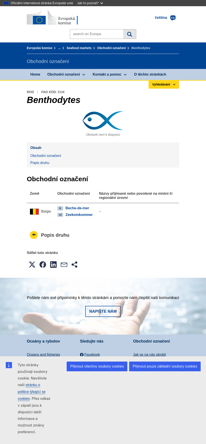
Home (35, 74)
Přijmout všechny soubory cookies (97, 366)
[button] (32, 264)
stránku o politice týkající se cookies (31, 391)
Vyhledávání (129, 34)
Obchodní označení (111, 48)
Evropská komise (39, 48)
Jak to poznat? (90, 3)
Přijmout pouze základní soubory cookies (165, 366)
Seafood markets (79, 48)
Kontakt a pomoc (107, 74)
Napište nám (103, 311)
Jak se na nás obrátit (149, 354)
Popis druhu (39, 163)
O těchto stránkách (150, 74)
